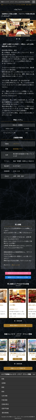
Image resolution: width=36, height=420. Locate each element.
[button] (16, 38)
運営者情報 (5, 412)
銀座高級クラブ (17, 149)
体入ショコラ (16, 265)
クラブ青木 (12, 305)
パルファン (16, 144)
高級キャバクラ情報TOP (18, 368)
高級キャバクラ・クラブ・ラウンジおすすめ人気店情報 (15, 1)
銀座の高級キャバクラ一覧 (18, 325)
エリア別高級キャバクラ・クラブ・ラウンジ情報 (16, 374)
